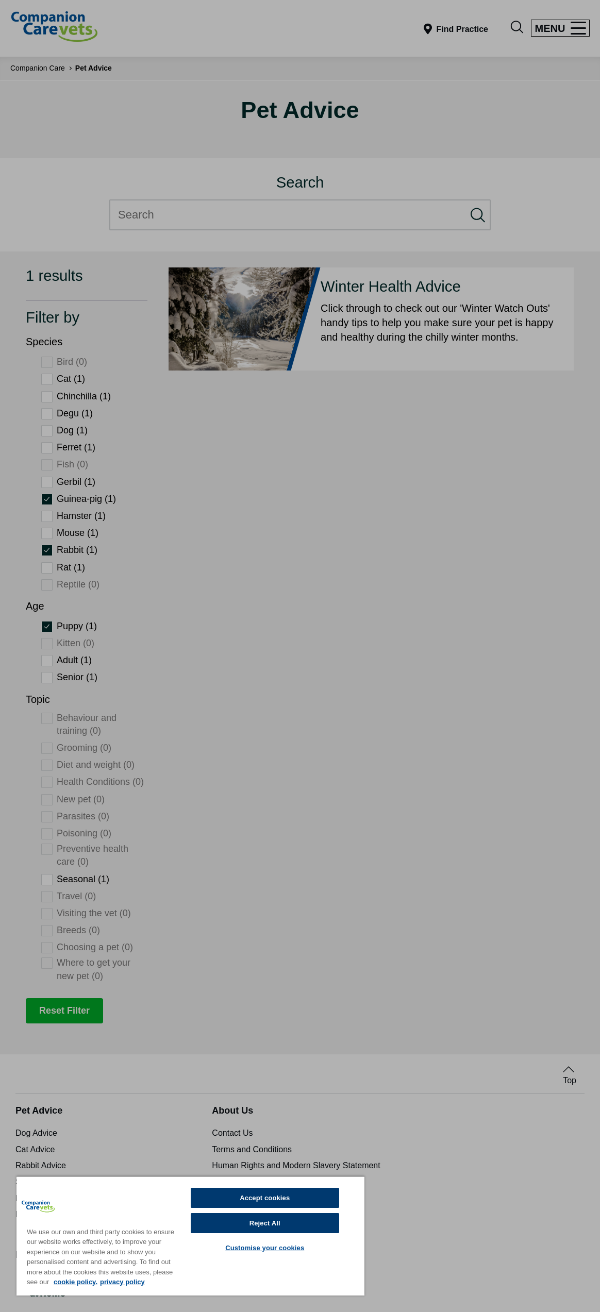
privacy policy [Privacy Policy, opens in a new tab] (122, 1282)
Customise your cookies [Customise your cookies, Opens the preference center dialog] (264, 1248)
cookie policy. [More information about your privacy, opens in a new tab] (75, 1282)
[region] (190, 1236)
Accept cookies (265, 1198)
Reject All (264, 1223)
